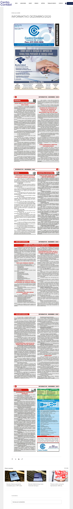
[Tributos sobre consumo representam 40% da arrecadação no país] (58, 476)
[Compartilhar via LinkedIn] (18, 459)
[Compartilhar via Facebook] (12, 459)
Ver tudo (66, 468)
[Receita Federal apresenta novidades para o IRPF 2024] (14, 476)
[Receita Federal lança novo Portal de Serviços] (36, 476)
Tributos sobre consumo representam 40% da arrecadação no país (57, 484)
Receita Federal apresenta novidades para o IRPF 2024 (14, 484)
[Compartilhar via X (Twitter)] (15, 459)
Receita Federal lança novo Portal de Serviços (35, 484)
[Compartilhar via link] (22, 459)
